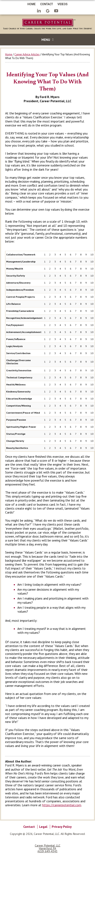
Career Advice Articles (27, 54)
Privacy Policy (62, 826)
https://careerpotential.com (61, 805)
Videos (62, 4)
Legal (43, 826)
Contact (46, 4)
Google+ (48, 11)
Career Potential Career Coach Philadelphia (47, 25)
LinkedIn (39, 11)
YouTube (56, 11)
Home (31, 4)
